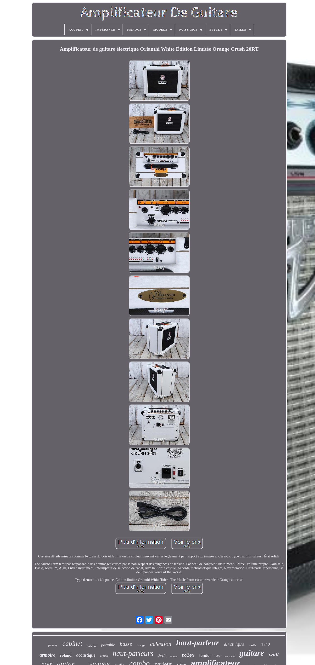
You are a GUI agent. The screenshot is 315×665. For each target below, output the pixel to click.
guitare (251, 653)
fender (205, 656)
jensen (173, 656)
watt (274, 654)
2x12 (161, 656)
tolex (187, 655)
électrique (234, 644)
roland (66, 655)
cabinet (72, 643)
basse (126, 644)
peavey (53, 645)
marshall (230, 656)
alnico (104, 656)
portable (108, 645)
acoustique (86, 655)
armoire (47, 655)
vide (218, 656)
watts (252, 645)
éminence (91, 646)
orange (141, 645)
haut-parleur (197, 642)
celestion (160, 644)
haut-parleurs (132, 653)
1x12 (265, 644)
